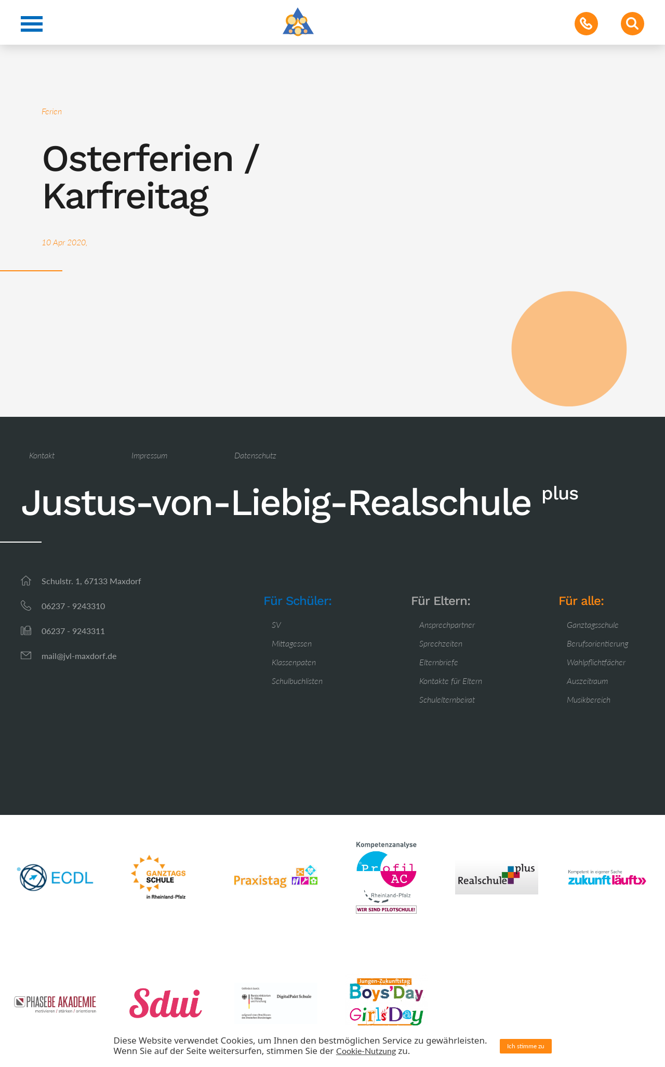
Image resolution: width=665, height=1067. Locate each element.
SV (276, 624)
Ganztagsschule (593, 624)
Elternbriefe (438, 662)
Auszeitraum (587, 681)
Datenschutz (255, 455)
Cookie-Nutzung (366, 1051)
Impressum (149, 455)
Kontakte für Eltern (450, 681)
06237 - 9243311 (73, 631)
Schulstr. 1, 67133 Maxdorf (91, 581)
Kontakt (42, 455)
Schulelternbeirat (447, 699)
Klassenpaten (294, 662)
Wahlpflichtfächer (596, 662)
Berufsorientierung (597, 643)
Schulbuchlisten (297, 681)
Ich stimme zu (525, 1046)
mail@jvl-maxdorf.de (79, 656)
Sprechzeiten (440, 643)
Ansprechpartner (447, 624)
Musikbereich (588, 699)
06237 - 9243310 (73, 606)
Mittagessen (292, 643)
